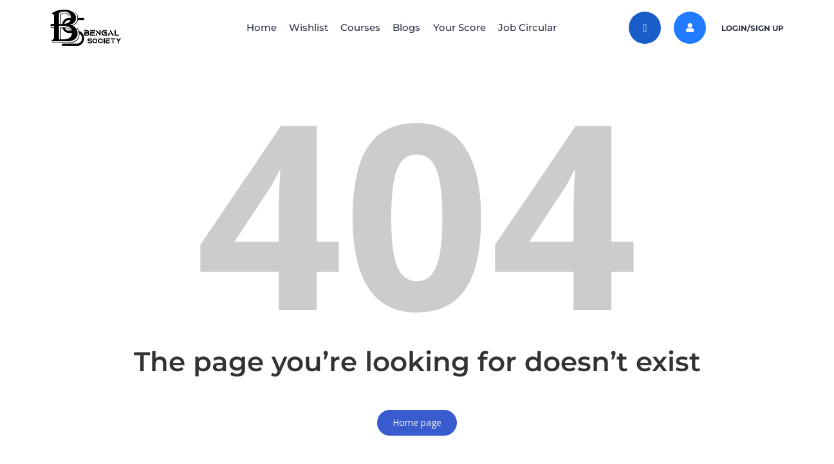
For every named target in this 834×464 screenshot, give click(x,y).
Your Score (468, 27)
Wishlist (299, 27)
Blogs (409, 27)
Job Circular (543, 27)
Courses (357, 27)
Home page (417, 422)
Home (245, 27)
